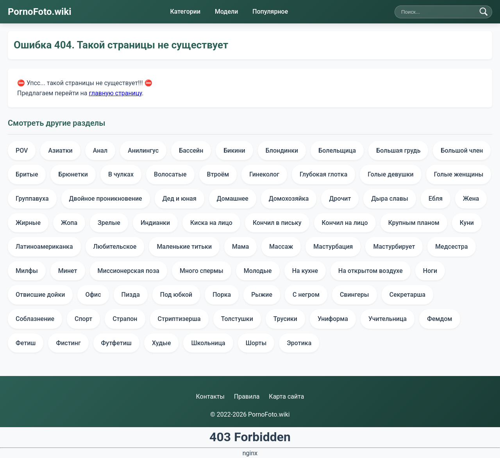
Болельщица (337, 150)
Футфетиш (116, 343)
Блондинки (282, 150)
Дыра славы (389, 198)
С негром (306, 294)
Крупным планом (413, 222)
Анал (100, 150)
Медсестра (451, 246)
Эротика (299, 343)
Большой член (462, 150)
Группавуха (32, 198)
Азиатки (60, 150)
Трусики (285, 319)
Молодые (258, 270)
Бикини (234, 150)
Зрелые (109, 222)
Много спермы (201, 270)
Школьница (208, 343)
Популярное (270, 11)
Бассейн (191, 150)
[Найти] (483, 11)
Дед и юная (179, 198)
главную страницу (115, 92)
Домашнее (232, 198)
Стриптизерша (179, 319)
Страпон (124, 319)
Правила (246, 396)
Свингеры (354, 294)
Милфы (27, 270)
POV (22, 150)
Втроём (218, 174)
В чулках (121, 174)
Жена (471, 198)
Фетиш (26, 343)
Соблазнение (35, 319)
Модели (226, 11)
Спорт (83, 319)
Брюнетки (73, 174)
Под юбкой (176, 294)
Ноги (430, 270)
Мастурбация (333, 246)
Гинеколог (264, 174)
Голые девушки (390, 174)
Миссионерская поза (128, 270)
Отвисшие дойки (40, 294)
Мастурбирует (394, 246)
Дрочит (340, 198)
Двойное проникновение (105, 198)
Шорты (256, 343)
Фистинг (68, 343)
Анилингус (143, 150)
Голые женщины (459, 174)
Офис (93, 294)
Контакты (210, 396)
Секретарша (407, 294)
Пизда (130, 294)
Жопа (69, 222)
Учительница (387, 319)
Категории (185, 11)
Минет (67, 270)
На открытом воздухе (370, 270)
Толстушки (237, 319)
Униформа (333, 319)
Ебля (436, 198)
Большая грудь (398, 150)
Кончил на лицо (345, 222)
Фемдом (439, 319)
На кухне (305, 270)
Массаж (281, 246)
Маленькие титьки (184, 246)
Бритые (27, 174)
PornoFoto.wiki (39, 11)
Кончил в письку (277, 222)
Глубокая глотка (323, 174)
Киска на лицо (211, 222)
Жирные (28, 222)
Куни (467, 222)
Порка (221, 294)
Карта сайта (286, 396)
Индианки (155, 222)
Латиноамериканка (44, 246)
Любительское (115, 246)
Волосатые (170, 174)
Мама (240, 246)
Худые (161, 343)
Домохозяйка (289, 198)
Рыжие (261, 294)
